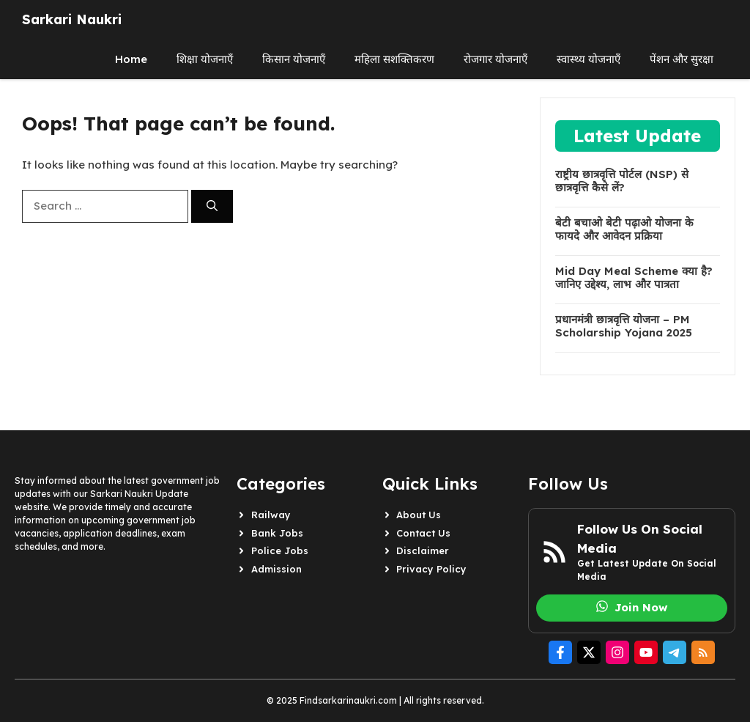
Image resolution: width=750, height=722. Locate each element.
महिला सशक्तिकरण (394, 59)
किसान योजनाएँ (293, 59)
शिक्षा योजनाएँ (205, 59)
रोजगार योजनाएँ (495, 59)
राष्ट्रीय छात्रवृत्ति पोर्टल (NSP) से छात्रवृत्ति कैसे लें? (621, 181)
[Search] (212, 206)
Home (131, 59)
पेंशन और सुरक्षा (681, 59)
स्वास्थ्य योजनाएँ (588, 59)
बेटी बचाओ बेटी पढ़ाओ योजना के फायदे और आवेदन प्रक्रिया (624, 229)
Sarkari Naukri (72, 19)
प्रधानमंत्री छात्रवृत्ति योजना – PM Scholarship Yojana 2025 (623, 326)
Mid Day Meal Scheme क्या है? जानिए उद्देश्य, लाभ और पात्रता (634, 278)
